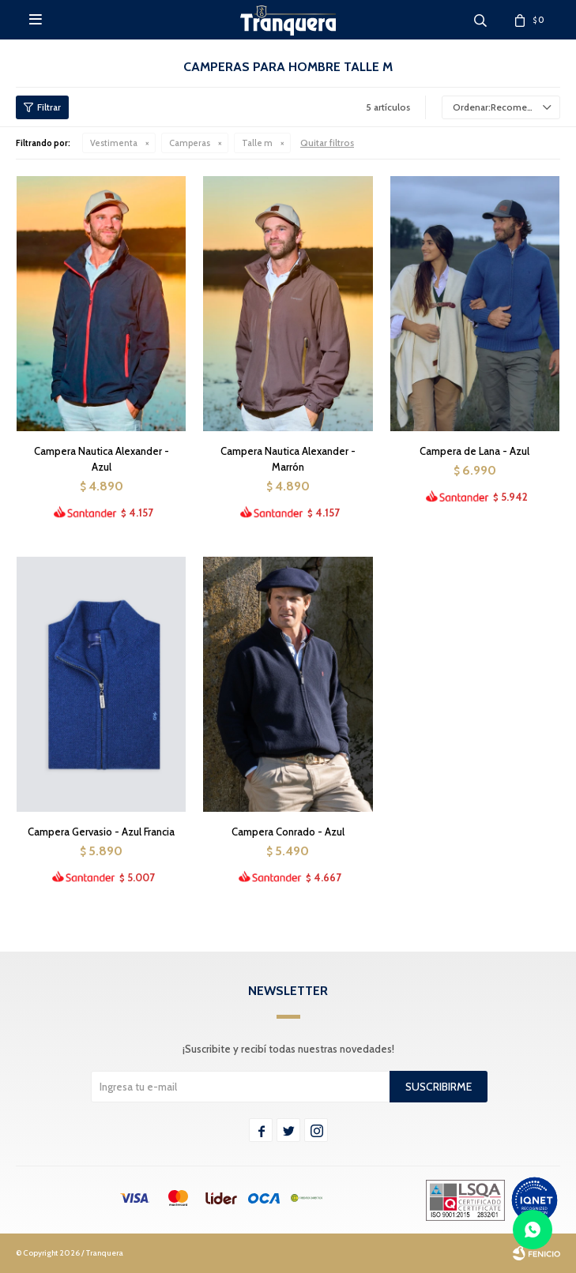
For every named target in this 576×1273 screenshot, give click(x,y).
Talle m (257, 142)
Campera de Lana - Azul (474, 451)
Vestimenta (113, 142)
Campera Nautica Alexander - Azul (101, 459)
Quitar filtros (327, 142)
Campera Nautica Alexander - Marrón (288, 459)
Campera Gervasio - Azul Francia (101, 831)
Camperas (189, 142)
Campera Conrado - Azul (288, 831)
